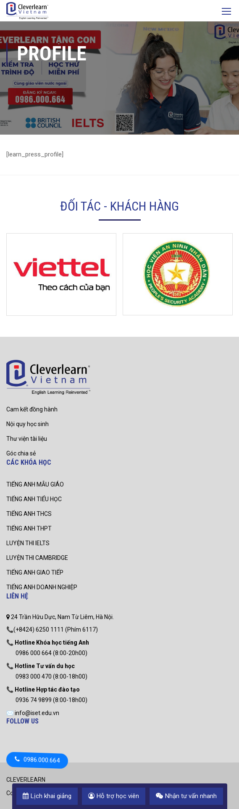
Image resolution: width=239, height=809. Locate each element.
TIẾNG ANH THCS (29, 513)
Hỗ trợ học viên (113, 796)
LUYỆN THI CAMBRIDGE (37, 557)
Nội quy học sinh (27, 424)
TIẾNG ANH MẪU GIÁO (35, 484)
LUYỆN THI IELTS (28, 543)
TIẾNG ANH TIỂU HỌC (34, 499)
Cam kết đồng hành (32, 409)
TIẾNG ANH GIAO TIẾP (34, 572)
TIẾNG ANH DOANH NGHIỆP (41, 587)
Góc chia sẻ (21, 453)
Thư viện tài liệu (26, 438)
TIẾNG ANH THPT (29, 528)
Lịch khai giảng (47, 796)
